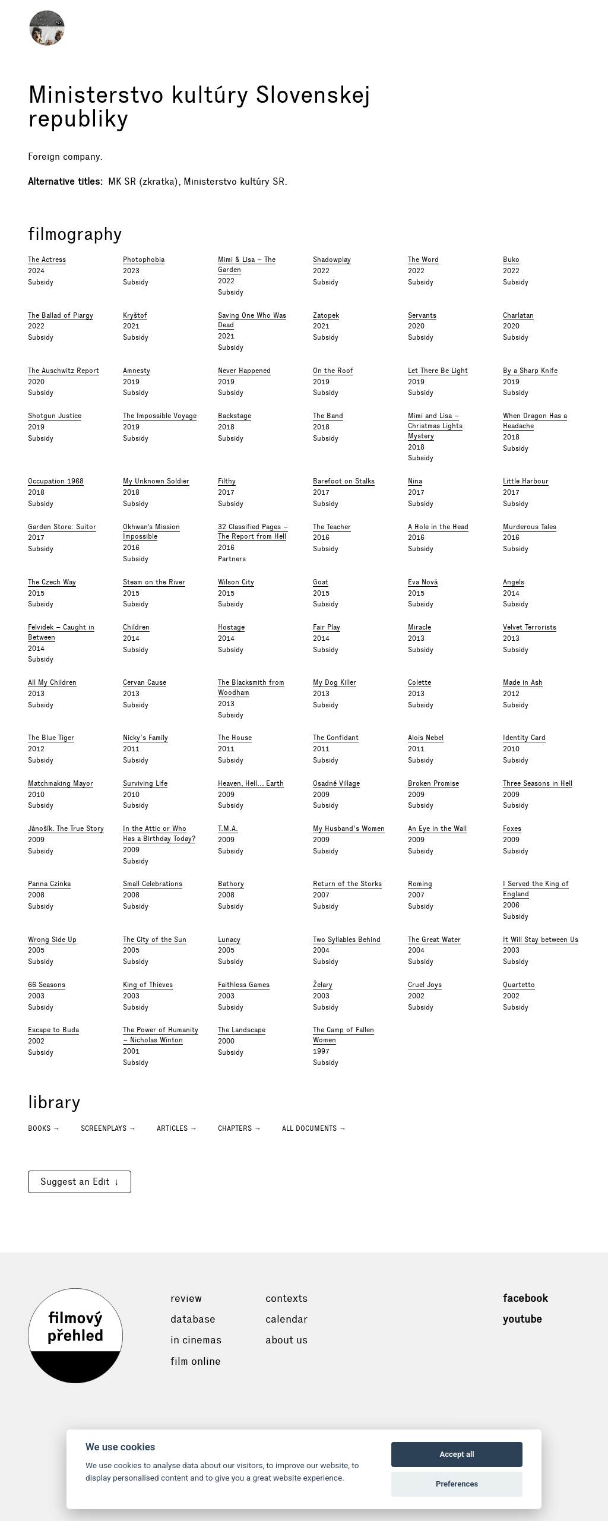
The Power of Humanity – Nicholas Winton (160, 1035)
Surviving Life (145, 783)
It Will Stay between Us (540, 939)
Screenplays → (108, 1128)
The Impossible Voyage (160, 416)
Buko (511, 259)
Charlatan (518, 315)
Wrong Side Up (52, 939)
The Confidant (336, 737)
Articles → (177, 1128)
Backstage (234, 416)
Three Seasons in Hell (537, 783)
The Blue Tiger (51, 737)
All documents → (314, 1128)
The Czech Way (52, 582)
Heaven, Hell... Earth (251, 783)
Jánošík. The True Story (66, 828)
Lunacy (229, 939)
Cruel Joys (425, 985)
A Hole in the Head (438, 527)
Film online (195, 1361)
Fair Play (326, 627)
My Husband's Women (349, 828)
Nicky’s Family (145, 737)
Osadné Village (336, 783)
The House (235, 737)
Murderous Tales (529, 527)
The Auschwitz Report (63, 370)
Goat (320, 582)
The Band (328, 416)
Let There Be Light (438, 370)
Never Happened (244, 370)
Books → (44, 1128)
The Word (423, 259)
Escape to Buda (53, 1030)
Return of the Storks (347, 884)
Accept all (456, 1454)
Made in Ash (523, 682)
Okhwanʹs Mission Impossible (151, 532)
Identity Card (524, 737)
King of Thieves (148, 985)
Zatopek (326, 315)
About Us (286, 1339)
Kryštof (135, 315)
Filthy (227, 481)
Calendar (286, 1319)
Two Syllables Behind (347, 939)
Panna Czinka (49, 884)
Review (186, 1298)
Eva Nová (423, 582)
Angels (513, 582)
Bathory (231, 884)
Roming (420, 884)
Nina (415, 481)
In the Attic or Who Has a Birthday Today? (159, 833)
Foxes (512, 828)
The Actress (47, 259)
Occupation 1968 (56, 481)
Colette (419, 682)
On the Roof (333, 370)
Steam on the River (154, 582)
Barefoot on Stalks (344, 481)
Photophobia (143, 259)
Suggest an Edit (74, 1181)
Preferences (457, 1483)
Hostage (231, 627)
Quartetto (519, 985)
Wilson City (236, 582)
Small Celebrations (152, 884)
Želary (322, 985)
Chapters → (239, 1128)
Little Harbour (526, 481)
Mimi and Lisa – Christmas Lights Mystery (435, 426)
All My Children (52, 682)
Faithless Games (244, 985)
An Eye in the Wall (437, 828)
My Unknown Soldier (156, 481)
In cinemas (195, 1339)
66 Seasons (46, 985)
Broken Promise (433, 783)
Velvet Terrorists (529, 627)
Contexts (286, 1298)
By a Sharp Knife (530, 370)
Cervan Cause (144, 682)
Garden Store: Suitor (62, 527)
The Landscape (241, 1030)
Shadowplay (332, 259)
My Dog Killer (334, 682)
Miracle (419, 627)
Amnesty (136, 370)
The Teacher (332, 527)
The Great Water (434, 939)
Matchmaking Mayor (60, 783)
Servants (422, 315)
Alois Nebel (426, 737)
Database (193, 1319)
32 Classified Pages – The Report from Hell (253, 532)
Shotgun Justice (54, 416)
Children (136, 627)
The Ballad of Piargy (60, 315)
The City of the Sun (154, 939)
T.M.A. (228, 828)
